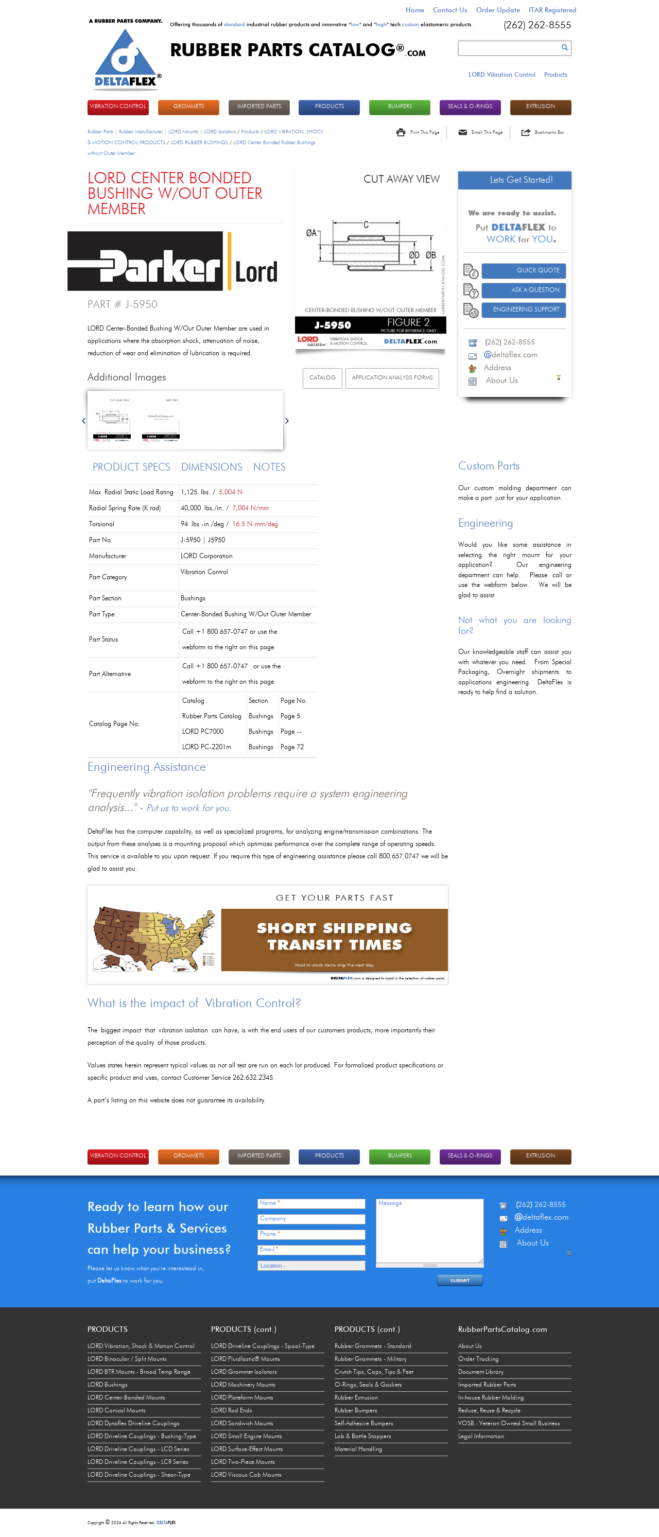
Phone (270, 1234)
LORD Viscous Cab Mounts (246, 1475)
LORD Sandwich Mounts (242, 1424)
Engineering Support (526, 310)
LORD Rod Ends (231, 1411)
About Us (470, 1346)
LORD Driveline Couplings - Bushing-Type (142, 1437)
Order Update (498, 10)
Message (390, 1203)
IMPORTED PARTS (259, 107)
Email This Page (487, 132)
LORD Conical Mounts (117, 1411)
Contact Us (450, 10)
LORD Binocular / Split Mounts (127, 1359)
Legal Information (481, 1437)
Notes (269, 468)
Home (415, 10)
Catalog (322, 378)
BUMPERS (400, 107)
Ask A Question (536, 290)
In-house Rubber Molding (491, 1398)
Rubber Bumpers (356, 1411)
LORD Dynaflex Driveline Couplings (134, 1424)
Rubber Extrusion (356, 1398)
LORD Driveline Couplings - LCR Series (138, 1462)
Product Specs (131, 468)
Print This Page (424, 132)
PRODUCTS (329, 107)
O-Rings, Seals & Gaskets (368, 1385)
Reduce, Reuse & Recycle (489, 1411)
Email (269, 1250)
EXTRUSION (540, 107)
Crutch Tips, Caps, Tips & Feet (374, 1372)
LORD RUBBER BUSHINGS (199, 142)
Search (565, 47)
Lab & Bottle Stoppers (363, 1437)
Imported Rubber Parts (487, 1385)
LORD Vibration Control (502, 74)
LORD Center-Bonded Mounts (126, 1398)
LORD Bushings (108, 1385)
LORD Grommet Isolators (244, 1372)
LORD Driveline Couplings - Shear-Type (139, 1475)
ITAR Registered (553, 10)
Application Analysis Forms (392, 378)
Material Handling (359, 1449)
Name (270, 1203)
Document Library (481, 1372)
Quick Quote (538, 271)
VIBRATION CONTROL (118, 107)
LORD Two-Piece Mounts (243, 1462)
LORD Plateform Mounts (242, 1398)
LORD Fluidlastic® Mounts (245, 1359)
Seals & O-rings (470, 107)
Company (273, 1219)
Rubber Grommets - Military (371, 1359)
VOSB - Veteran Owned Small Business (509, 1424)
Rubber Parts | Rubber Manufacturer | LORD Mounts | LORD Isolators (162, 131)
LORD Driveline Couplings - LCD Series (138, 1449)
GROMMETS (189, 107)
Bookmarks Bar (549, 132)
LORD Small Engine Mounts (246, 1437)
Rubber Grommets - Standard (373, 1346)
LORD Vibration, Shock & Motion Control (141, 1346)
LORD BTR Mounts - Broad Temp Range (139, 1372)
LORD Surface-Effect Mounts (247, 1449)
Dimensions (211, 468)
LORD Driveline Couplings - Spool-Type (263, 1346)
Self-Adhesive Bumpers (364, 1424)
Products (555, 74)
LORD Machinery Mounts (243, 1385)
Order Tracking (478, 1359)
